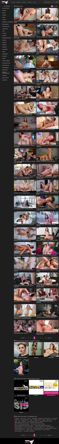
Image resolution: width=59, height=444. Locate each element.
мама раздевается (19, 426)
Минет (3, 51)
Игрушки (4, 44)
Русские (4, 10)
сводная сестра (37, 419)
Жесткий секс (5, 77)
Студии (30, 2)
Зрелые (4, 15)
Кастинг (4, 19)
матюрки (41, 418)
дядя (16, 421)
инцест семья (38, 429)
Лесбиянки (4, 49)
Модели (25, 2)
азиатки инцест (50, 426)
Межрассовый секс (6, 37)
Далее (49, 338)
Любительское (5, 26)
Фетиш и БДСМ (5, 60)
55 (45, 337)
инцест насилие (29, 429)
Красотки (4, 47)
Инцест (4, 12)
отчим (31, 419)
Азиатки (4, 33)
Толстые (4, 40)
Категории (18, 2)
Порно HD (4, 80)
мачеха (28, 418)
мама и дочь (49, 419)
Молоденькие (5, 24)
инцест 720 (29, 428)
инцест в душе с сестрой (50, 428)
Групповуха (5, 28)
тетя (55, 419)
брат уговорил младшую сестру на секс (24, 425)
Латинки (4, 35)
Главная (13, 2)
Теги (34, 2)
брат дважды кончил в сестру (21, 422)
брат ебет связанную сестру (36, 422)
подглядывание (24, 419)
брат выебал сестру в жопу (45, 421)
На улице (4, 75)
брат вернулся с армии (32, 421)
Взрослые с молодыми (7, 21)
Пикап (3, 17)
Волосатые (5, 69)
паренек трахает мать (40, 426)
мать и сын (23, 418)
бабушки (24, 421)
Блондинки (5, 53)
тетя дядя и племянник (29, 431)
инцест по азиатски (29, 426)
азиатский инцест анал (20, 428)
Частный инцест (18, 431)
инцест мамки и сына (20, 429)
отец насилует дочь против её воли (42, 425)
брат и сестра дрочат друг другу (22, 424)
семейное (17, 419)
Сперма (4, 42)
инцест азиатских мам (39, 428)
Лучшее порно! (5, 8)
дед (19, 421)
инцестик (17, 418)
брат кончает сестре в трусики (38, 424)
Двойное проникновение (6, 73)
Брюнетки (4, 56)
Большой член (5, 65)
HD (54, 6)
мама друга (34, 418)
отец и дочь (54, 418)
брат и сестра (47, 418)
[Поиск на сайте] (57, 2)
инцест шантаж (46, 429)
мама (43, 419)
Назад (23, 338)
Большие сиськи (6, 62)
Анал (3, 31)
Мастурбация (5, 67)
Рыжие (4, 58)
